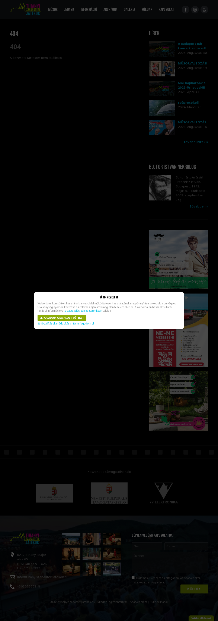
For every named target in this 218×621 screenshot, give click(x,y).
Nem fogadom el (83, 323)
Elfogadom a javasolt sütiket (62, 318)
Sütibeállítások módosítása (54, 323)
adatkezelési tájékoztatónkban (83, 311)
